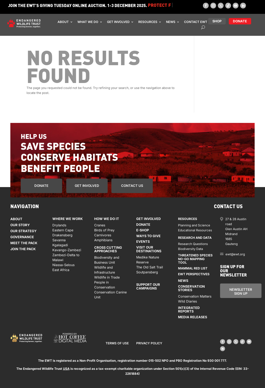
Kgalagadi (60, 245)
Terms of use (117, 343)
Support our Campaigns (148, 286)
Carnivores (102, 235)
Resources (147, 22)
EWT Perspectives (194, 274)
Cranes (99, 225)
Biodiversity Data (190, 249)
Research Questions (193, 244)
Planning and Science (194, 225)
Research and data (195, 238)
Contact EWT (195, 22)
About (63, 22)
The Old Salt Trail (149, 267)
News (170, 22)
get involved (87, 186)
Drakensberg (62, 235)
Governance (22, 237)
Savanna (59, 240)
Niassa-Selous (63, 265)
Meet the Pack (23, 243)
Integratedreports (189, 310)
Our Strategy (23, 231)
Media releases (192, 317)
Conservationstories (191, 288)
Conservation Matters (194, 296)
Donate (41, 186)
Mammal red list (192, 268)
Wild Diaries (187, 301)
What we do (87, 22)
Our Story (20, 225)
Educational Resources (195, 230)
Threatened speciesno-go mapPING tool (195, 258)
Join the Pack (23, 249)
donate (240, 21)
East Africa (60, 270)
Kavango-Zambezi (66, 250)
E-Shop (142, 230)
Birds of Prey (104, 230)
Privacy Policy (149, 343)
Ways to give (148, 236)
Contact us (132, 186)
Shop (217, 21)
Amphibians (103, 240)
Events (143, 241)
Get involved (118, 22)
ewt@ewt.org (235, 254)
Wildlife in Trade (107, 277)
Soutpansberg (147, 272)
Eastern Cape (62, 230)
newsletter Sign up (240, 291)
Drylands (59, 225)
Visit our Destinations (148, 249)
